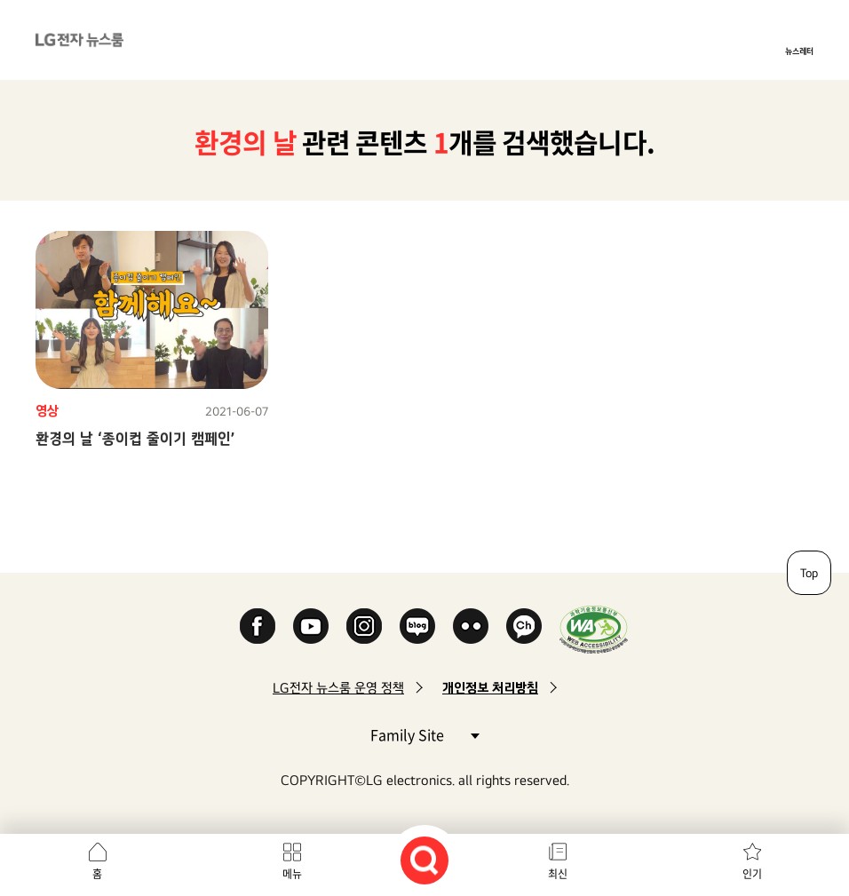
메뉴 (292, 874)
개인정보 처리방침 (490, 687)
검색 (424, 860)
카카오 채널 (524, 626)
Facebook (257, 626)
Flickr (470, 626)
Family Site (424, 734)
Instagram (364, 626)
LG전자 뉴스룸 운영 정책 (338, 687)
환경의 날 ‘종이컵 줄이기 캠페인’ (135, 438)
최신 (557, 874)
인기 (752, 874)
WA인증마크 (593, 629)
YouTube (311, 626)
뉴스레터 (799, 50)
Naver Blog (417, 626)
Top (809, 573)
